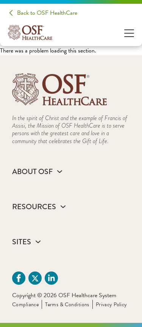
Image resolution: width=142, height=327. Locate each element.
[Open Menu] (129, 32)
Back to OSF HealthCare (47, 13)
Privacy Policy (111, 304)
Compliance (25, 304)
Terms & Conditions (67, 304)
